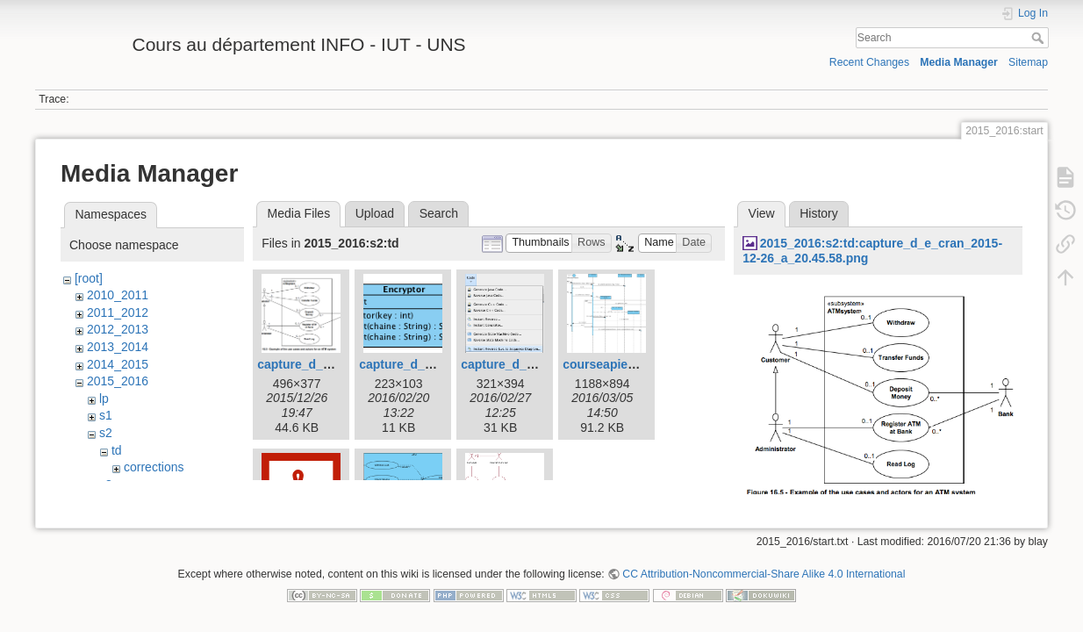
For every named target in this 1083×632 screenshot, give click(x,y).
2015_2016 (117, 381)
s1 (105, 415)
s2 (105, 433)
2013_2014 (117, 347)
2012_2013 (117, 329)
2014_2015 (117, 364)
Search (1039, 38)
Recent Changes (869, 62)
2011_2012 (117, 312)
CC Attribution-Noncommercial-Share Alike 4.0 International (763, 574)
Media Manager (959, 62)
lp (104, 398)
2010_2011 (117, 295)
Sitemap (1028, 62)
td (116, 450)
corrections (153, 467)
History (819, 213)
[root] (89, 278)
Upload (374, 213)
